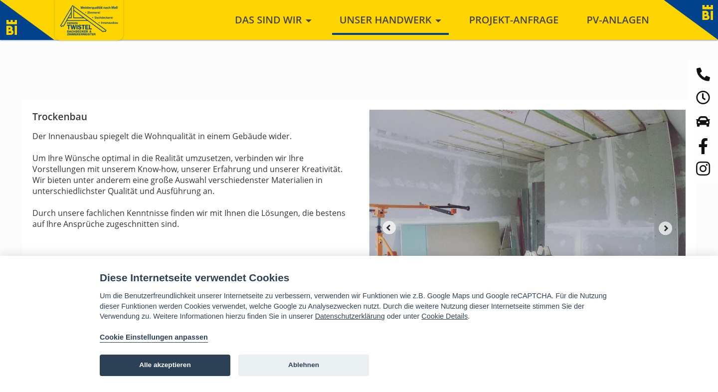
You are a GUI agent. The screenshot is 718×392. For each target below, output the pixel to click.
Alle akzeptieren (165, 365)
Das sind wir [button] (273, 19)
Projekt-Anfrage (514, 19)
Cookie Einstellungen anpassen (154, 337)
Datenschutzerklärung (350, 316)
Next (665, 227)
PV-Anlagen (617, 19)
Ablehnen (303, 365)
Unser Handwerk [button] (390, 19)
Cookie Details (444, 316)
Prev (388, 227)
